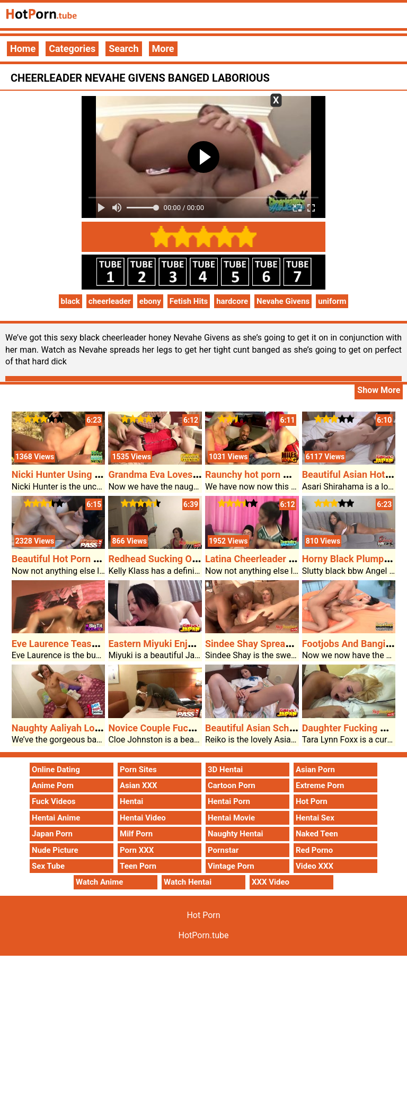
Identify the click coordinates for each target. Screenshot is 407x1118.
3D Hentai (225, 769)
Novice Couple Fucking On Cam (175, 727)
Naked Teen (317, 833)
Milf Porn (136, 833)
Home (23, 48)
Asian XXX (138, 785)
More (163, 48)
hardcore (232, 301)
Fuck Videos (54, 801)
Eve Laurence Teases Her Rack (77, 643)
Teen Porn (138, 866)
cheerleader (110, 301)
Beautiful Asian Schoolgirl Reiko (274, 727)
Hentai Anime (56, 818)
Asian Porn (315, 769)
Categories (72, 48)
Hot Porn (312, 801)
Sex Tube (48, 866)
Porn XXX (137, 850)
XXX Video (270, 882)
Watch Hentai (187, 882)
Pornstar (223, 850)
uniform (332, 301)
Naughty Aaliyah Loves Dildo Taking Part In (104, 727)
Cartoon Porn (231, 785)
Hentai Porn (229, 801)
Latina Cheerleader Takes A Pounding (285, 558)
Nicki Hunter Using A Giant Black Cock (94, 474)
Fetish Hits (189, 301)
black (70, 301)
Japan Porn (52, 833)
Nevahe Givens (282, 301)
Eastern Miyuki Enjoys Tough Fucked (186, 643)
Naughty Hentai (235, 833)
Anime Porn (53, 785)
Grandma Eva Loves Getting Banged (184, 474)
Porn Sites (138, 769)
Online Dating (56, 769)
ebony (150, 301)
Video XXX (314, 866)
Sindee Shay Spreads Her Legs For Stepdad (298, 643)
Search (123, 48)
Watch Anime (99, 882)
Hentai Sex (315, 818)
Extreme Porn (320, 785)
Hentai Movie (231, 818)
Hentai (131, 801)
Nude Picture (55, 850)
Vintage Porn (231, 866)
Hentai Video (143, 818)
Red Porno (314, 850)
